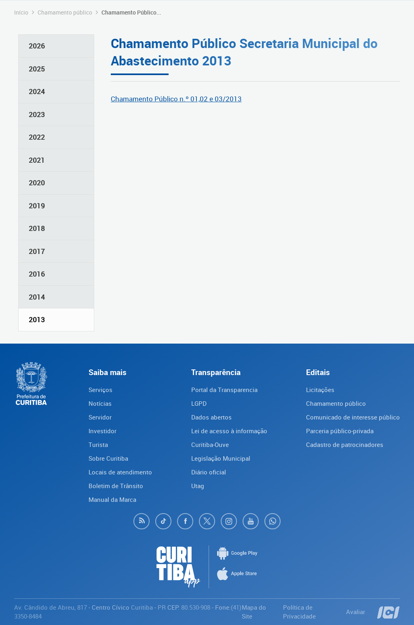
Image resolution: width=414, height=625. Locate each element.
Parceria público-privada (340, 431)
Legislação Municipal (220, 458)
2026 (37, 45)
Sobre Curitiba (108, 458)
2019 (37, 205)
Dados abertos (211, 417)
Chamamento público (65, 12)
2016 (37, 274)
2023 (37, 114)
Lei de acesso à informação (229, 431)
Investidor (102, 431)
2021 (37, 160)
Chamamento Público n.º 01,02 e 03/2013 (176, 98)
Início (21, 12)
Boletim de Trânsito (116, 486)
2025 (37, 68)
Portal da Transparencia (224, 390)
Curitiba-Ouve (210, 444)
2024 (37, 91)
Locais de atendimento (120, 472)
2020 (37, 182)
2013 (37, 319)
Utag (197, 486)
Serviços (100, 390)
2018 (37, 228)
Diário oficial (208, 472)
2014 (37, 297)
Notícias (100, 403)
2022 (37, 137)
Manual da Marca (112, 499)
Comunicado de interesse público (353, 417)
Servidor (100, 417)
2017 (37, 251)
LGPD (199, 403)
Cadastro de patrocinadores (344, 444)
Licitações (320, 390)
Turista (98, 444)
